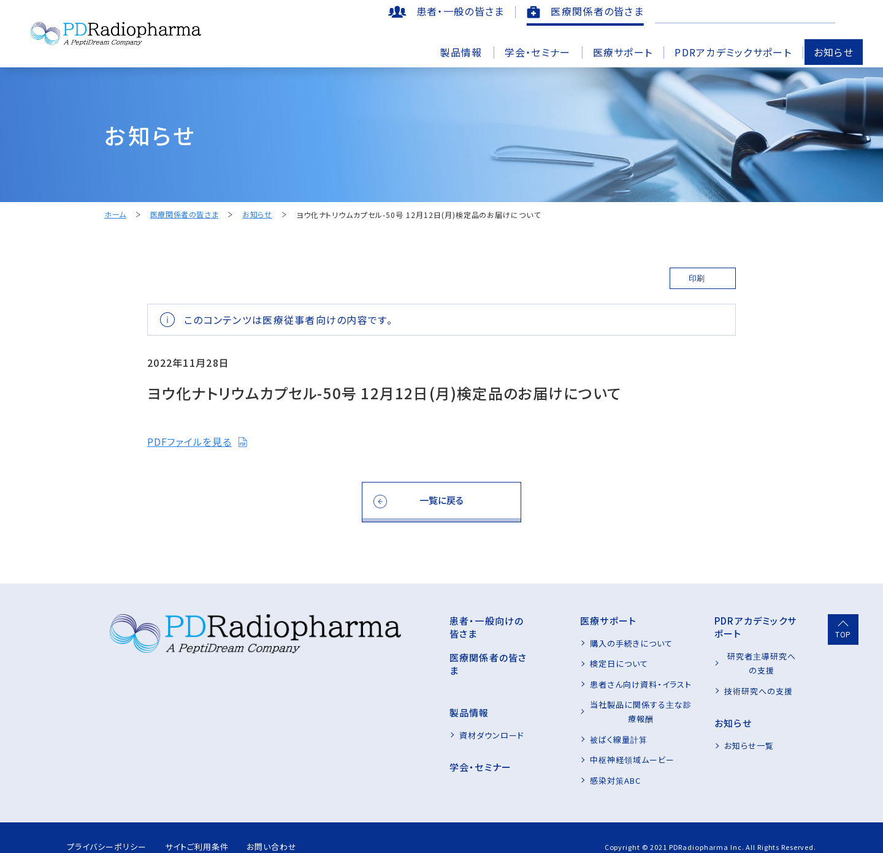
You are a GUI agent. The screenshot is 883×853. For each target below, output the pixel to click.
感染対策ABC (565, 766)
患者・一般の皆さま (460, 11)
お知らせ (834, 52)
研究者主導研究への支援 (747, 643)
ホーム (115, 215)
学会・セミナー (538, 52)
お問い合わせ (297, 828)
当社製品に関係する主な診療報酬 (604, 704)
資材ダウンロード (417, 709)
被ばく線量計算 (569, 725)
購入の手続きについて (581, 643)
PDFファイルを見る (197, 442)
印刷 (697, 278)
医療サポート (623, 52)
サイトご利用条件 (211, 828)
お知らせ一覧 (724, 718)
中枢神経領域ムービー (582, 745)
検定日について (569, 663)
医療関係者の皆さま (597, 11)
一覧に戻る (441, 500)
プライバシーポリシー (109, 828)
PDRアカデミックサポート (733, 52)
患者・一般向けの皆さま (426, 620)
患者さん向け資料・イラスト (591, 684)
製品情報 (461, 52)
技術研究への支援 (734, 663)
